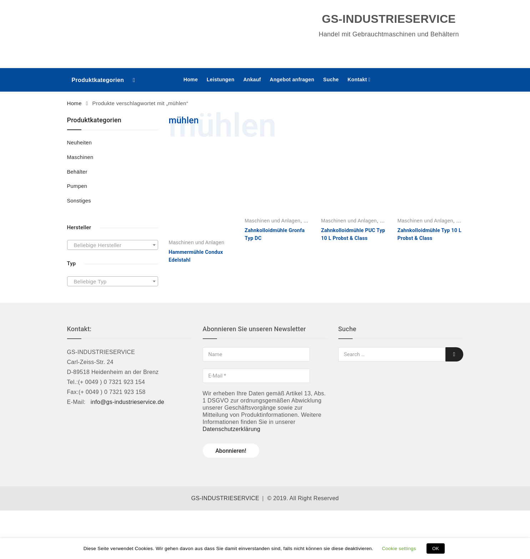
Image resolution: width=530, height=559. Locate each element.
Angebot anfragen (292, 79)
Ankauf (252, 79)
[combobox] (112, 245)
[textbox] (112, 245)
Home (190, 79)
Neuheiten (79, 142)
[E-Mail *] (256, 376)
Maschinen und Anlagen (196, 242)
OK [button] (435, 548)
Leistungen (220, 79)
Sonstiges (79, 201)
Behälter (77, 172)
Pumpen (77, 186)
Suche (331, 79)
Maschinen (80, 157)
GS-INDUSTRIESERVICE (225, 498)
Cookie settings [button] (399, 548)
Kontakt (357, 79)
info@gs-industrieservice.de (127, 402)
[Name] (256, 354)
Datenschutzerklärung (232, 429)
